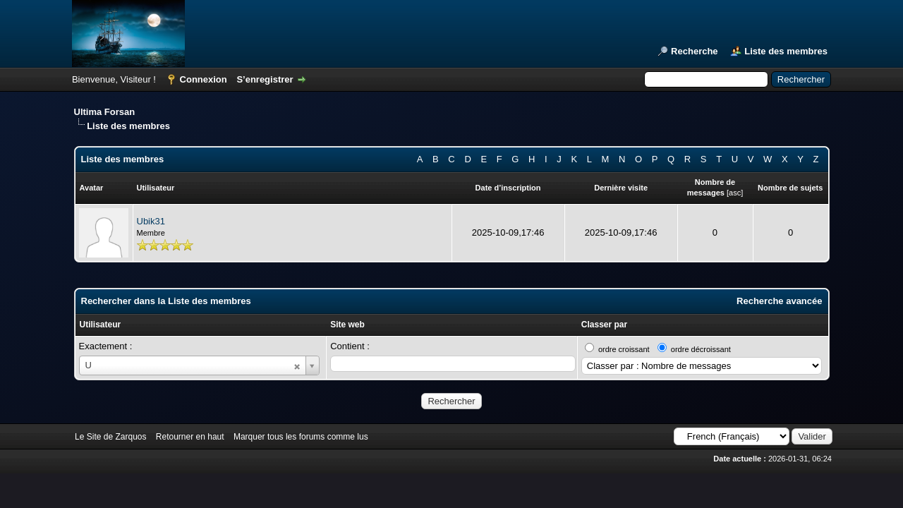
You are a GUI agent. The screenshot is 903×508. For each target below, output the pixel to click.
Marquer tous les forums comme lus (301, 437)
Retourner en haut (190, 437)
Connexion (203, 79)
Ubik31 (151, 221)
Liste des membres (786, 51)
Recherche (694, 51)
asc (735, 192)
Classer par (604, 324)
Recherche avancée (779, 301)
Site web (347, 324)
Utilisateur (100, 324)
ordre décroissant (701, 349)
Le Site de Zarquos (110, 437)
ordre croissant (624, 349)
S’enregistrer (264, 79)
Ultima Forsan (104, 112)
